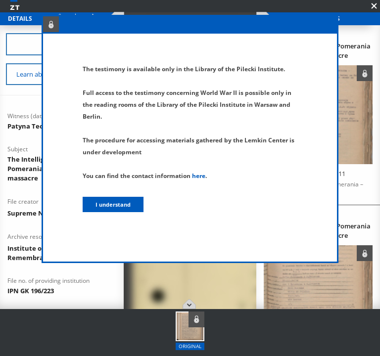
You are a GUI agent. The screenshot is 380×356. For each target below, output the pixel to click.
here (198, 176)
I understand (113, 204)
